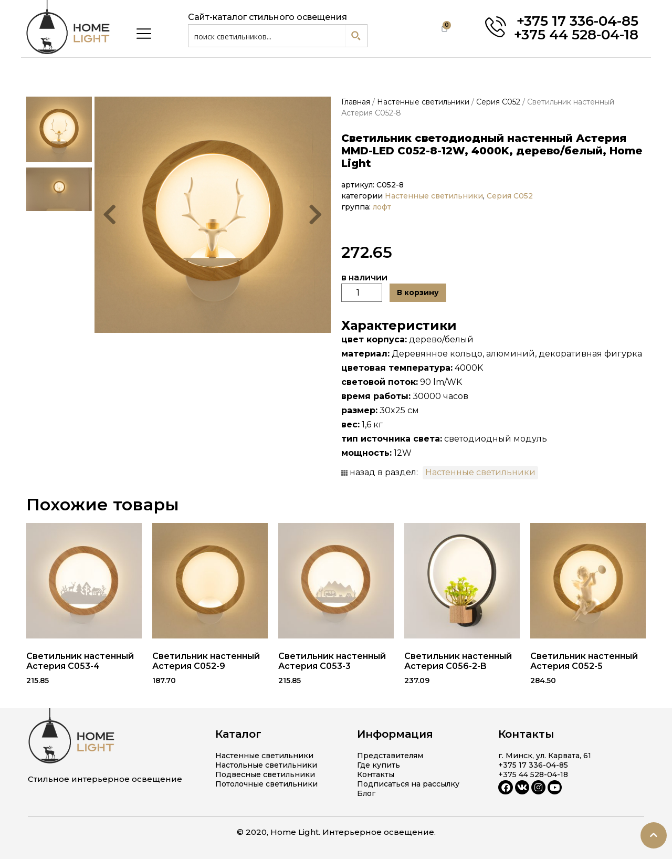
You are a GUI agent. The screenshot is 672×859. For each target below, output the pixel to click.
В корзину (418, 292)
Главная (355, 102)
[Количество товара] (361, 293)
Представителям (390, 755)
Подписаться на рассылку (408, 784)
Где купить (378, 765)
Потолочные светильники (266, 784)
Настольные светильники (266, 765)
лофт (382, 207)
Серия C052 (498, 102)
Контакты (375, 774)
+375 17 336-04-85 (577, 21)
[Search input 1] (267, 35)
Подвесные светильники (265, 774)
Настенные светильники (423, 102)
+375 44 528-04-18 (576, 34)
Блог (366, 793)
